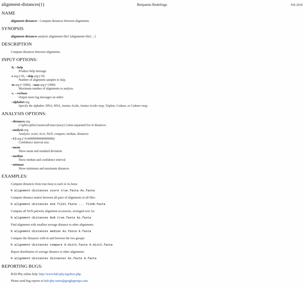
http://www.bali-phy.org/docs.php (60, 274)
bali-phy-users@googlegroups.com (66, 281)
